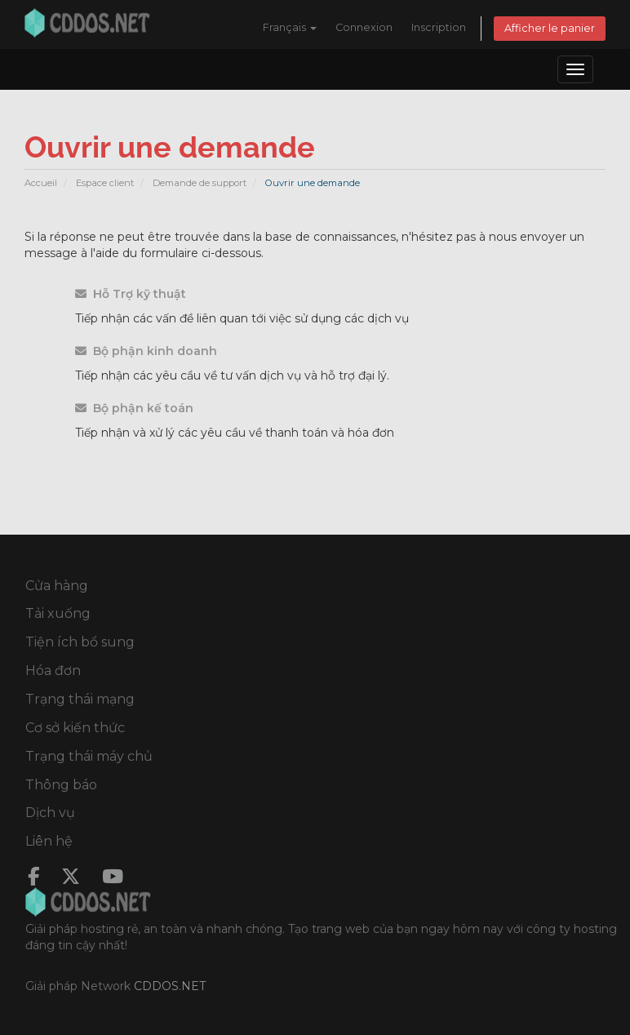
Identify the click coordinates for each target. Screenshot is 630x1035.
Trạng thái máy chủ (89, 756)
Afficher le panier (549, 28)
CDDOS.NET (170, 986)
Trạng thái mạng (80, 699)
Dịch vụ (50, 812)
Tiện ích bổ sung (80, 642)
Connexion (364, 27)
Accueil (40, 183)
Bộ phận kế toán (134, 408)
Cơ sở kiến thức (75, 727)
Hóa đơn (53, 670)
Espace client (105, 183)
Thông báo (61, 785)
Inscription (438, 27)
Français (290, 27)
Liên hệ (49, 841)
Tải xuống (58, 613)
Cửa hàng (56, 585)
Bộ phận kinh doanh (146, 351)
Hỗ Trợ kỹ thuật (130, 294)
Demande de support (199, 183)
